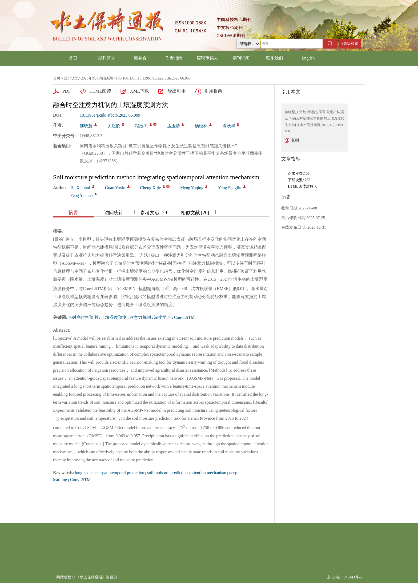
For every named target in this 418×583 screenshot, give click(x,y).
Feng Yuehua (81, 195)
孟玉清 (173, 126)
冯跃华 (228, 126)
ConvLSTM (184, 317)
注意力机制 (140, 317)
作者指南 (173, 58)
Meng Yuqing (191, 187)
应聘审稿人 (207, 58)
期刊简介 (106, 58)
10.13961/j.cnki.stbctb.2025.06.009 (110, 115)
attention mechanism (208, 472)
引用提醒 (213, 91)
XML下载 (139, 91)
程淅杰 (141, 126)
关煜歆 (113, 126)
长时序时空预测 (83, 317)
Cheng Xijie (150, 187)
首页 (73, 58)
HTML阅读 (100, 91)
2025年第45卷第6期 (97, 78)
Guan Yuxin (115, 187)
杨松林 (201, 126)
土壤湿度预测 (114, 317)
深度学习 (162, 317)
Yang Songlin (229, 187)
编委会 (140, 58)
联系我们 (274, 58)
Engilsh (308, 58)
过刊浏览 (71, 78)
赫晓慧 (86, 126)
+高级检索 (350, 44)
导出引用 (177, 91)
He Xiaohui (80, 187)
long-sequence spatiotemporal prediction (109, 472)
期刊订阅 (241, 58)
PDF (66, 91)
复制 (295, 140)
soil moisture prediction (167, 472)
